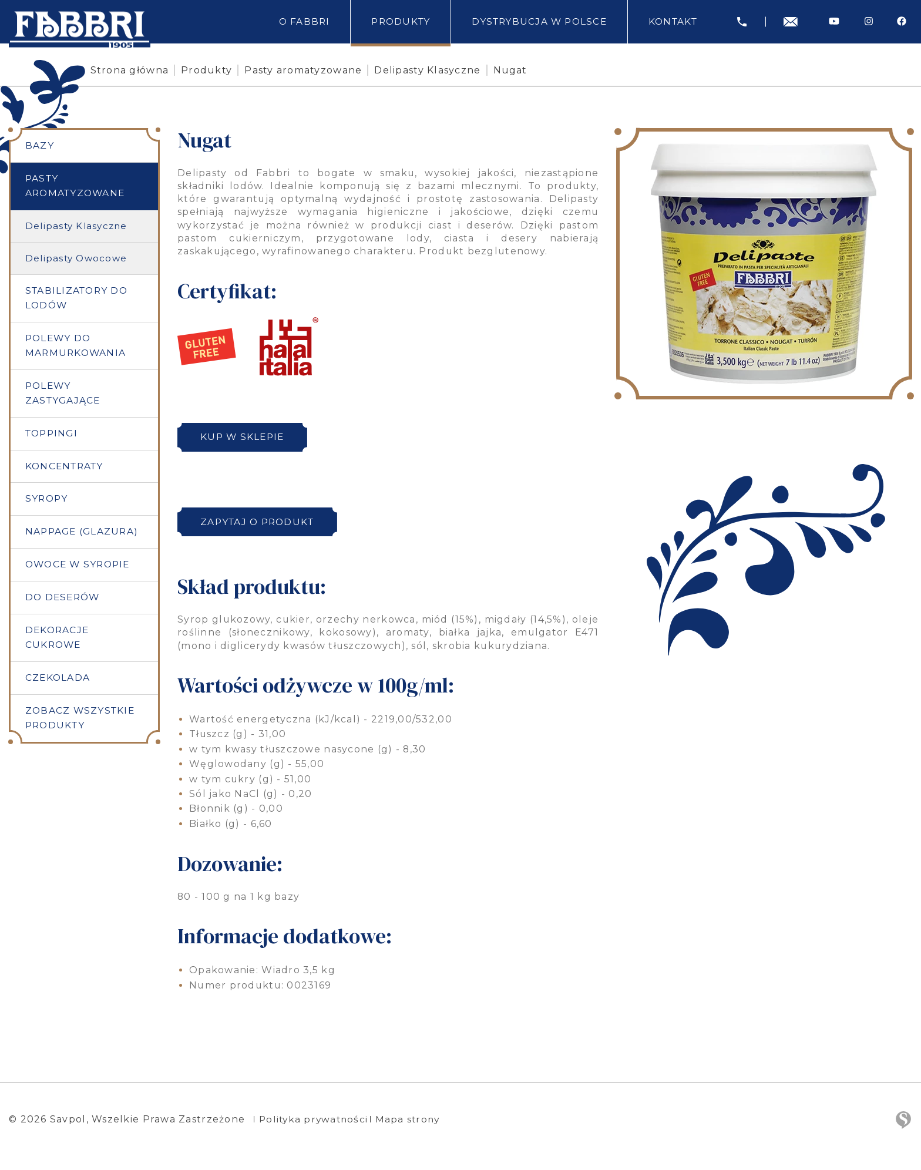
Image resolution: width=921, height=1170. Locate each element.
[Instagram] (869, 21)
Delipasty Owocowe (76, 258)
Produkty (232, 70)
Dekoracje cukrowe (58, 642)
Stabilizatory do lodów (78, 299)
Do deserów (64, 601)
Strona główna (155, 70)
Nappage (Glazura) (83, 535)
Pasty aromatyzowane (329, 70)
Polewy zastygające (63, 395)
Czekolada (58, 682)
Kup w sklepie (245, 437)
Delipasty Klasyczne (453, 70)
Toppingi (52, 436)
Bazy (39, 146)
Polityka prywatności (315, 1119)
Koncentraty (66, 469)
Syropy (47, 502)
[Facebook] (901, 21)
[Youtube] (834, 21)
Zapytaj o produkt (261, 521)
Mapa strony (414, 1119)
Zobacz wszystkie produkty (81, 724)
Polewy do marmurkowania (77, 347)
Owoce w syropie (80, 568)
